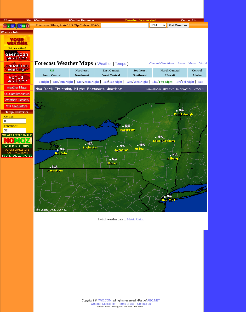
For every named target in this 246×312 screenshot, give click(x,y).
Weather (104, 64)
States (181, 63)
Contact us (144, 304)
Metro (192, 63)
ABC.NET (153, 300)
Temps (120, 64)
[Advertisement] (120, 44)
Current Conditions (161, 63)
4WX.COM (104, 300)
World (203, 63)
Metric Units (135, 219)
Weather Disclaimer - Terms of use (113, 304)
